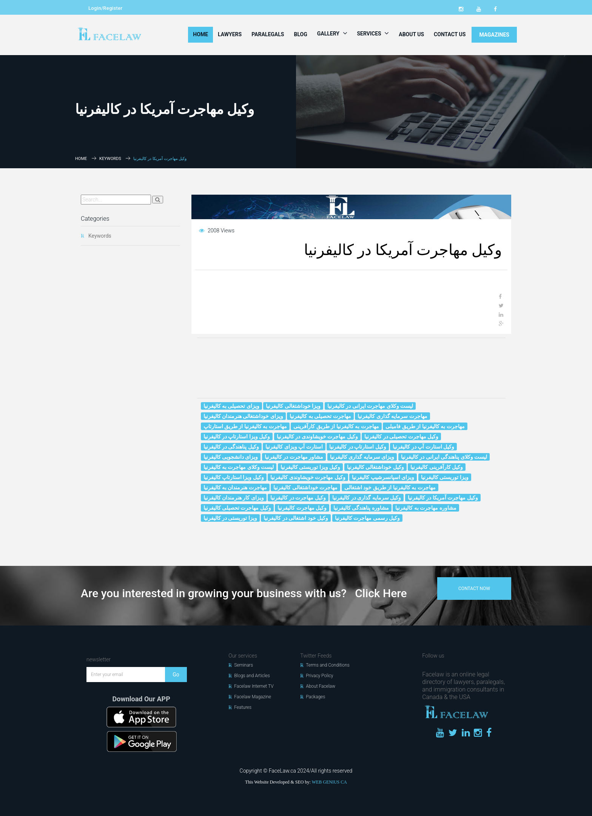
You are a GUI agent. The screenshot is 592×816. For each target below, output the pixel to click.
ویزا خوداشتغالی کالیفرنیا (293, 406)
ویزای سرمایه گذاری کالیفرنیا (362, 457)
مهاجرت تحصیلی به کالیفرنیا (320, 416)
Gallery (332, 33)
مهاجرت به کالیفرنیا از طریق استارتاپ (245, 426)
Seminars (243, 665)
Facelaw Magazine (252, 696)
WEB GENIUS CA (329, 782)
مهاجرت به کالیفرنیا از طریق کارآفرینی (336, 426)
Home (200, 34)
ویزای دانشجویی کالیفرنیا (231, 457)
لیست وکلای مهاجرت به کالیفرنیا (239, 467)
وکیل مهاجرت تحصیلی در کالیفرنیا (401, 436)
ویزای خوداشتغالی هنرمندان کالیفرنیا (243, 416)
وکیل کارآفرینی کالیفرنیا (436, 467)
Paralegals (267, 34)
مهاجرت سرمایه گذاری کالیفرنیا (392, 416)
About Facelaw (320, 686)
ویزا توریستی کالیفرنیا (445, 477)
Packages (315, 696)
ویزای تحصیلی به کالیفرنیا (231, 406)
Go (176, 675)
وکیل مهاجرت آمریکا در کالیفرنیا (443, 498)
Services (373, 33)
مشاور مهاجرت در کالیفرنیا (294, 457)
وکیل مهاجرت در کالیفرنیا (297, 498)
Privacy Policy (319, 675)
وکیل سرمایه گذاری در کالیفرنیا (366, 498)
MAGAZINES (494, 35)
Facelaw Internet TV (253, 686)
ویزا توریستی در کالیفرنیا (230, 518)
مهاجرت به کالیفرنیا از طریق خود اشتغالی (390, 487)
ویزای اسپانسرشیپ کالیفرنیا (383, 477)
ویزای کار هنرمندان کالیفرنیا (234, 498)
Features (242, 707)
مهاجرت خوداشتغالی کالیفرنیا (305, 487)
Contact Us (450, 34)
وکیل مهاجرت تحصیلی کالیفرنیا (237, 508)
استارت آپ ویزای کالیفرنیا (293, 447)
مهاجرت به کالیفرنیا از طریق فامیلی (424, 426)
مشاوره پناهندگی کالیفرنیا (361, 508)
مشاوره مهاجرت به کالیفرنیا (425, 508)
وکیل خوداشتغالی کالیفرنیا (375, 467)
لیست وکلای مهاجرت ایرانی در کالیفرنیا (370, 406)
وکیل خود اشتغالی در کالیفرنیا (296, 518)
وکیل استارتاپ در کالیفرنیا (357, 447)
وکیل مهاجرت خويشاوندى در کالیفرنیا (317, 436)
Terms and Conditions (328, 665)
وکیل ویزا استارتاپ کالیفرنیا (234, 477)
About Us (411, 34)
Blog (300, 34)
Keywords (110, 158)
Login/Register (105, 8)
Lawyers (230, 34)
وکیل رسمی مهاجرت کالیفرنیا (367, 518)
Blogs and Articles (252, 675)
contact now (474, 588)
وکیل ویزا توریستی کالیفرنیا (310, 467)
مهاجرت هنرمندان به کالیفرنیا (235, 487)
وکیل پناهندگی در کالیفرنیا (231, 447)
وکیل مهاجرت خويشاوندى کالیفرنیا (307, 477)
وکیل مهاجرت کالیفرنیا (302, 508)
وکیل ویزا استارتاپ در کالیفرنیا (237, 436)
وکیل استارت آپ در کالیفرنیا (423, 447)
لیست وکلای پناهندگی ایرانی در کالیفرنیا (444, 457)
